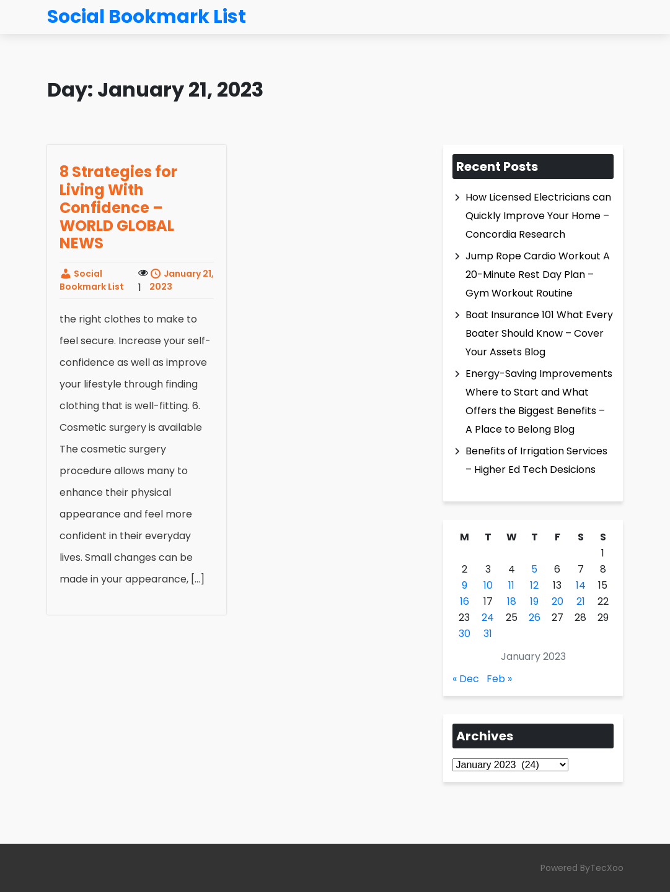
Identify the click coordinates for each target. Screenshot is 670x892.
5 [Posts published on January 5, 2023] (534, 569)
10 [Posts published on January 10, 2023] (488, 585)
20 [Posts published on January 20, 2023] (557, 601)
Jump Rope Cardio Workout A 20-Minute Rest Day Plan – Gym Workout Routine (537, 274)
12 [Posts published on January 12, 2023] (534, 585)
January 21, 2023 (181, 280)
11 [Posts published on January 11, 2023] (511, 585)
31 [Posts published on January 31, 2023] (487, 633)
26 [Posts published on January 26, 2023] (534, 617)
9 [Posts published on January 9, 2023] (464, 585)
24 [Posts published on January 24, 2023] (488, 617)
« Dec (465, 679)
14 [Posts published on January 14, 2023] (581, 585)
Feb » (499, 679)
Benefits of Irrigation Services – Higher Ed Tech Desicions (536, 460)
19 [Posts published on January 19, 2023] (534, 601)
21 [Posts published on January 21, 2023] (580, 601)
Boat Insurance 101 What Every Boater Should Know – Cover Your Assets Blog (539, 333)
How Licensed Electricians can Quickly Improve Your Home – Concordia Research (538, 215)
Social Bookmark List (92, 280)
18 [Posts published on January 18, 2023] (511, 601)
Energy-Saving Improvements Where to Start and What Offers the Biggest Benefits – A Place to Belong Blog (538, 401)
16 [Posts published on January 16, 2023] (464, 601)
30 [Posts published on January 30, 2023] (464, 633)
